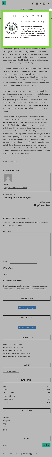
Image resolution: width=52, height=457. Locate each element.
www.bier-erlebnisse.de (19, 38)
